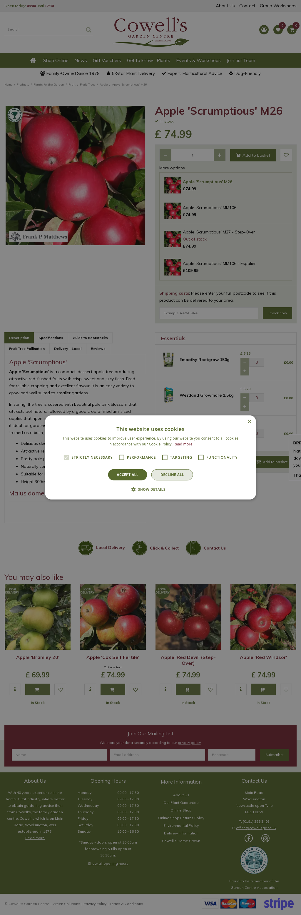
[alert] (150, 457)
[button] (150, 489)
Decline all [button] (172, 474)
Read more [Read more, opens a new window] (183, 444)
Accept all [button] (127, 474)
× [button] (249, 422)
